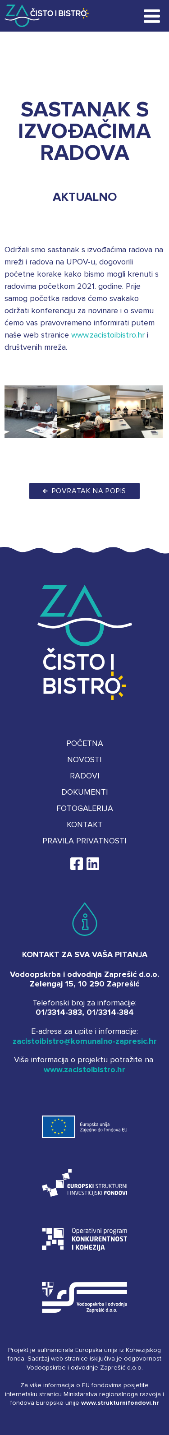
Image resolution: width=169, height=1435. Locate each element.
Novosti (84, 760)
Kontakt (85, 825)
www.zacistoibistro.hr (108, 335)
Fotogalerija (84, 809)
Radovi (85, 776)
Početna (84, 744)
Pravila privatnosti (84, 841)
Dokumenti (84, 792)
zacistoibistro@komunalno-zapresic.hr (85, 1041)
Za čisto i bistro (42, 16)
